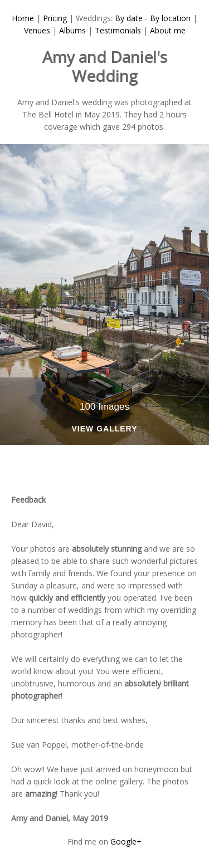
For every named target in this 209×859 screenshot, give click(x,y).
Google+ (126, 841)
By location (170, 18)
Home (23, 18)
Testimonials (118, 30)
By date (129, 18)
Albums (72, 30)
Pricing (55, 18)
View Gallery (104, 429)
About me (168, 30)
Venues (37, 30)
